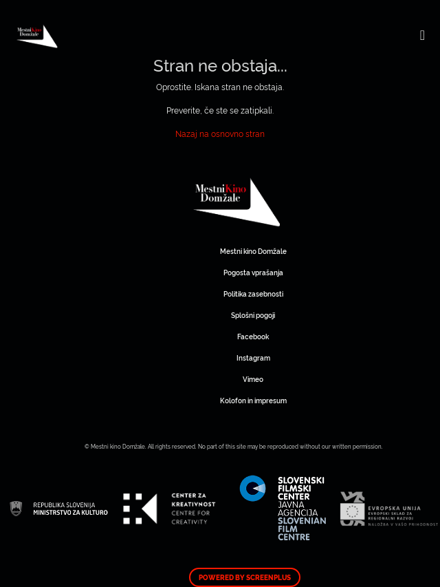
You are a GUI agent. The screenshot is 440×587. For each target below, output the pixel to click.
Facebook (253, 336)
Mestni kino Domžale (282, 202)
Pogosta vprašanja (253, 272)
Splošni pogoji (253, 314)
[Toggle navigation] (422, 34)
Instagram (253, 357)
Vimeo (253, 378)
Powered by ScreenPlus (245, 577)
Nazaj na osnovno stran (220, 133)
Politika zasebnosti (253, 293)
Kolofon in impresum (253, 400)
